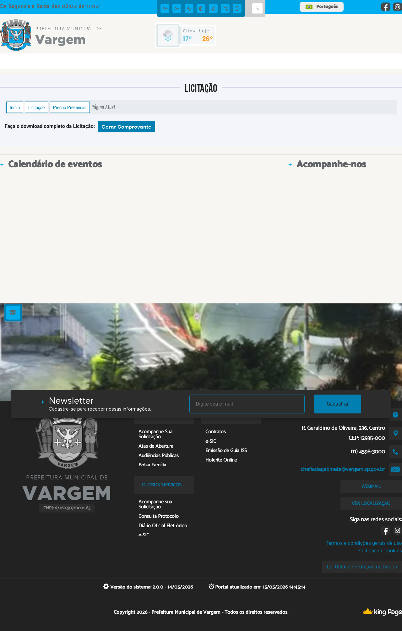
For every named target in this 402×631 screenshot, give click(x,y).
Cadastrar (338, 404)
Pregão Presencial (69, 107)
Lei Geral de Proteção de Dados (362, 567)
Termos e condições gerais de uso (364, 543)
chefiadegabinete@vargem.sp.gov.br (343, 469)
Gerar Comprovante (126, 127)
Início (15, 107)
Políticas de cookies (379, 551)
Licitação (36, 107)
